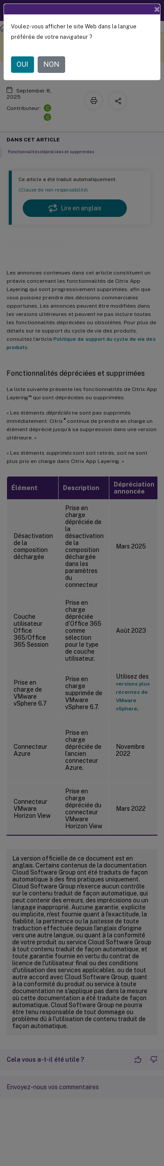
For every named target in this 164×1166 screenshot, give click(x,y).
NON (51, 64)
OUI (22, 64)
